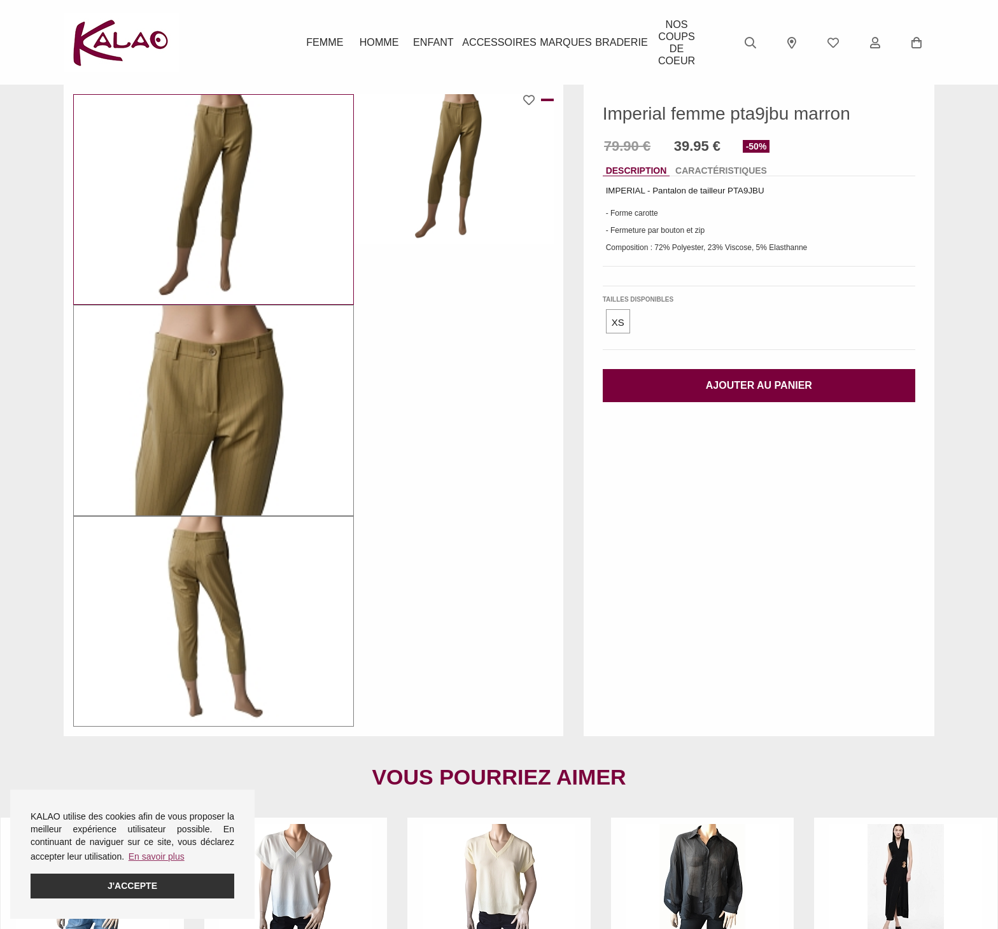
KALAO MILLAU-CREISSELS (567, 872)
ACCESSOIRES (499, 43)
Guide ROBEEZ (392, 856)
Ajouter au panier (759, 385)
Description (636, 170)
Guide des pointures (400, 823)
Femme (324, 43)
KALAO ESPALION (547, 839)
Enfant (438, 43)
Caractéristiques (721, 170)
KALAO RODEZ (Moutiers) (562, 889)
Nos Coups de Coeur (673, 42)
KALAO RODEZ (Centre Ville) (568, 823)
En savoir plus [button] (157, 856)
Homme (381, 43)
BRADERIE (617, 43)
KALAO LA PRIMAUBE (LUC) (568, 856)
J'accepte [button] (132, 886)
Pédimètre (381, 872)
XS (618, 322)
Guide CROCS (390, 839)
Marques (559, 43)
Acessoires (233, 872)
